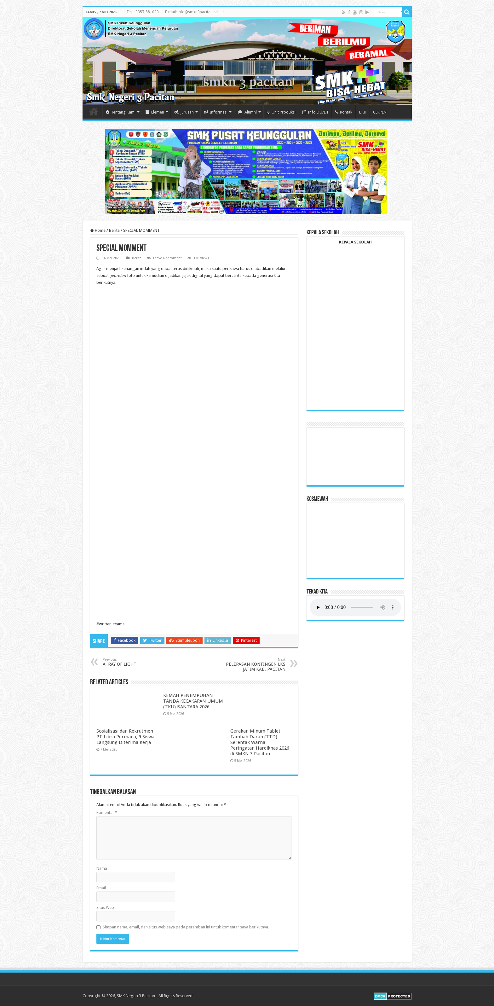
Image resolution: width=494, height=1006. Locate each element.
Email (101, 888)
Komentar (106, 812)
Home (94, 111)
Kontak (343, 112)
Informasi (215, 112)
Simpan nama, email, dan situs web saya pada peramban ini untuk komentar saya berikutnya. (186, 927)
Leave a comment (167, 258)
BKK (362, 112)
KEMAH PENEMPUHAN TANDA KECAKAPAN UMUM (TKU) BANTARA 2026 (193, 701)
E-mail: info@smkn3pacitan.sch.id (194, 12)
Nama (101, 868)
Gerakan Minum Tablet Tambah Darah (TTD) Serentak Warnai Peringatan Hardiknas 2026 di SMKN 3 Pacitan (259, 742)
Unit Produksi (281, 112)
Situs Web (105, 907)
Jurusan (184, 112)
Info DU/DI (315, 112)
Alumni (247, 112)
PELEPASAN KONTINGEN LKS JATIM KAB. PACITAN (253, 665)
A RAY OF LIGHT (135, 662)
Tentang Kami (120, 112)
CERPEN (380, 112)
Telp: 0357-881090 (142, 12)
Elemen (155, 112)
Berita (114, 230)
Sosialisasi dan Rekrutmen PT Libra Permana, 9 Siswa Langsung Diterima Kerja (125, 736)
